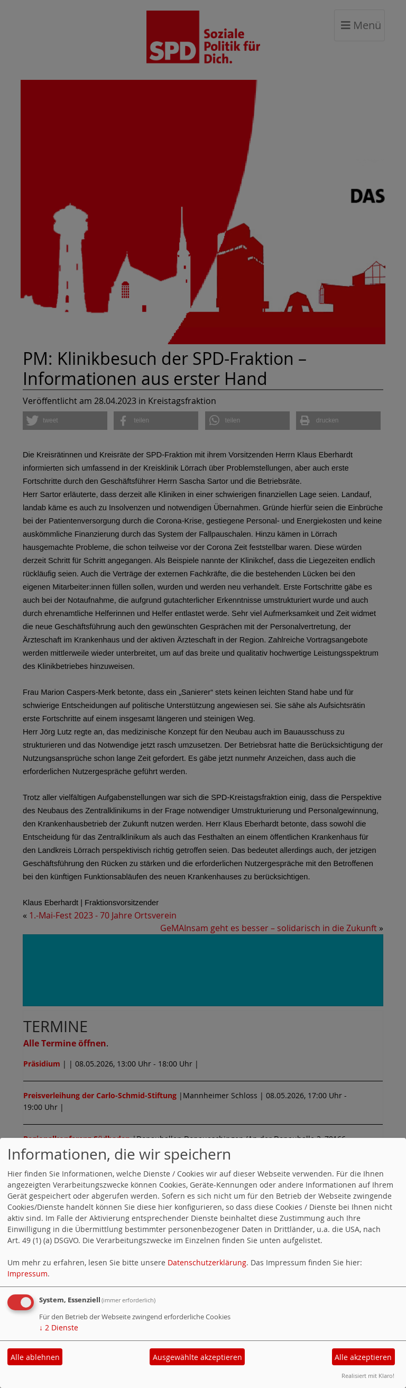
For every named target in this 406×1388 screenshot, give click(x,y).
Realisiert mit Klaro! (368, 1376)
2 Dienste (58, 1327)
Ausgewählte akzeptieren (197, 1357)
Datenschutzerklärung (207, 1262)
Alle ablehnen (35, 1357)
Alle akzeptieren (363, 1357)
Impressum (27, 1273)
